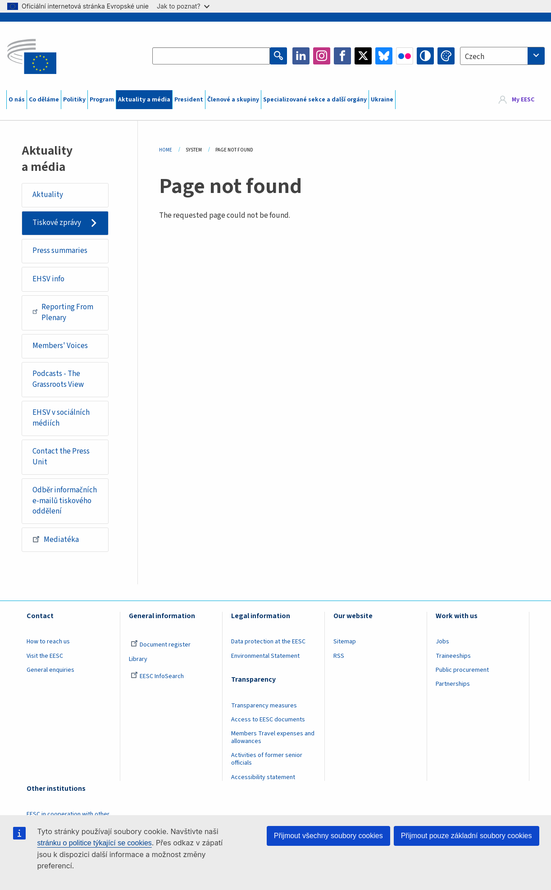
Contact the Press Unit (61, 457)
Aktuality (47, 194)
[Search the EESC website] (211, 55)
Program (102, 99)
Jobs (442, 641)
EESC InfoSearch (157, 676)
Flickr (404, 55)
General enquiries (50, 669)
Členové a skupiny (233, 99)
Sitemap (344, 641)
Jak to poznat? (183, 6)
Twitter (363, 55)
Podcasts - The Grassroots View (58, 379)
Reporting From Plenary (62, 312)
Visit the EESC (45, 656)
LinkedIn (301, 55)
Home (165, 150)
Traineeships (453, 656)
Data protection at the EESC (268, 641)
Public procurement (462, 669)
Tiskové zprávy (56, 222)
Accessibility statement (263, 777)
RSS (338, 656)
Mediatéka (55, 539)
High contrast (425, 55)
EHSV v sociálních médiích (61, 418)
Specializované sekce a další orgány (315, 99)
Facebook (342, 55)
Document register (161, 644)
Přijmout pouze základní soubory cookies (466, 836)
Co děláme (44, 99)
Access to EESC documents (268, 719)
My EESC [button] (523, 99)
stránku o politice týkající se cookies (94, 843)
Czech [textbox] (474, 56)
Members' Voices (60, 345)
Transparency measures (264, 705)
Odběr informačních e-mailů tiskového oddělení (64, 501)
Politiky (74, 99)
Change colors (446, 55)
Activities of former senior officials (266, 759)
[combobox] (502, 56)
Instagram (321, 55)
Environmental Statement (265, 656)
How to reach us (48, 641)
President (188, 99)
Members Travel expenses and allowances (272, 737)
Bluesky (383, 55)
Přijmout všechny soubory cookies (328, 836)
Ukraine (382, 99)
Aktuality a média (144, 99)
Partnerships (453, 683)
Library (138, 659)
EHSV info (48, 279)
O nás (17, 99)
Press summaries (59, 250)
